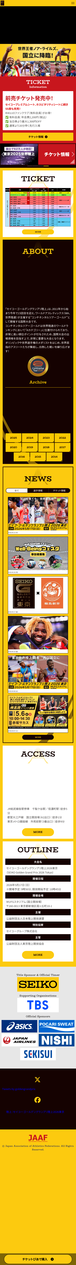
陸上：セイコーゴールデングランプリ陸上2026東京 (35, 1205)
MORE (38, 925)
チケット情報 (36, 137)
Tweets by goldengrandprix (18, 1182)
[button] (73, 154)
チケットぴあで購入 (35, 1259)
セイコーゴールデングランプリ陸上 (16, 3)
